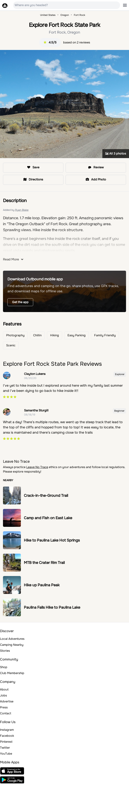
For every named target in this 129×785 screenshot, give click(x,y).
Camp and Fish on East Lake (48, 518)
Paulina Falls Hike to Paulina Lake (52, 607)
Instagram (7, 730)
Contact (5, 713)
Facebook (7, 736)
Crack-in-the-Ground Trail (46, 495)
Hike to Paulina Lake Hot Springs (52, 540)
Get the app (20, 302)
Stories (5, 651)
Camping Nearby (11, 645)
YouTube (6, 754)
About (4, 689)
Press (4, 707)
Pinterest (6, 742)
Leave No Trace (37, 467)
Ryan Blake (22, 210)
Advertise (6, 701)
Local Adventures (12, 639)
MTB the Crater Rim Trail (44, 562)
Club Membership (12, 673)
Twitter (5, 748)
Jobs (3, 695)
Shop (3, 667)
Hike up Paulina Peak (41, 585)
